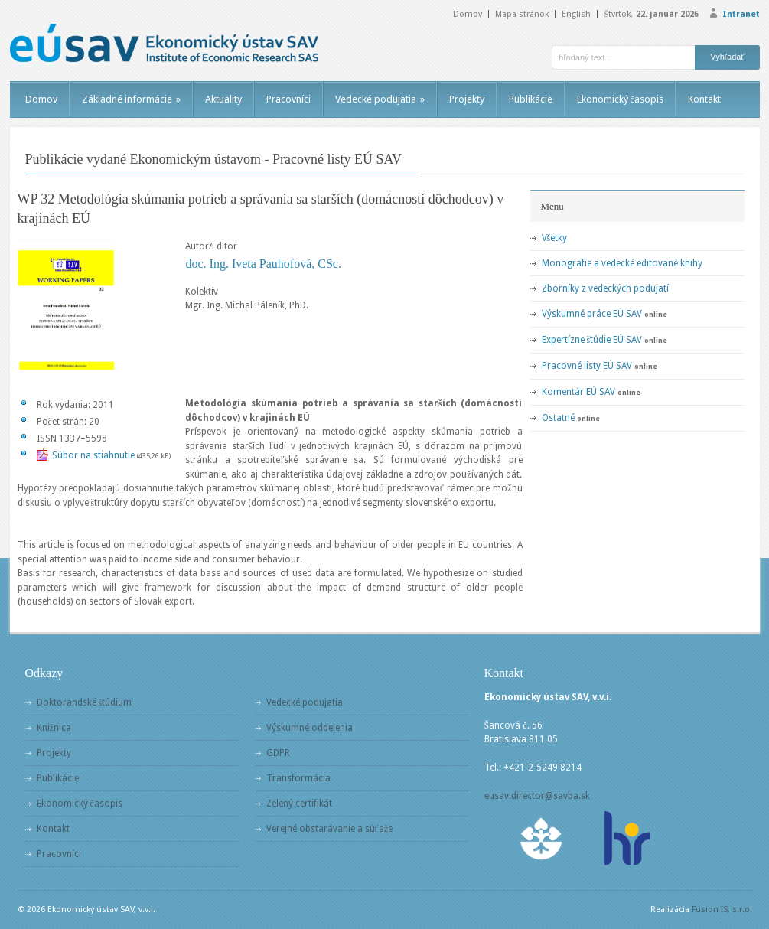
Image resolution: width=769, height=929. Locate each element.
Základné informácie (131, 99)
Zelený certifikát (299, 803)
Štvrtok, (651, 14)
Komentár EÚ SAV (578, 391)
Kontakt (704, 99)
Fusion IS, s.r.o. (722, 909)
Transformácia (298, 778)
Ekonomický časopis (620, 99)
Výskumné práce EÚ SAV (592, 313)
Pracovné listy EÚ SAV (587, 365)
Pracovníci (288, 99)
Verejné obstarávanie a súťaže (329, 828)
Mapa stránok (522, 14)
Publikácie (530, 99)
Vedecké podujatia (380, 99)
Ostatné (558, 417)
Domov (467, 14)
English (576, 14)
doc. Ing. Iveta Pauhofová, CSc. (263, 263)
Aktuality (223, 99)
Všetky (555, 238)
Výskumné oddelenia (309, 727)
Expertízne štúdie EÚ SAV (592, 339)
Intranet (741, 14)
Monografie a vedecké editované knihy (622, 263)
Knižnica (54, 727)
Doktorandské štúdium (84, 702)
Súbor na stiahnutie (93, 455)
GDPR (278, 753)
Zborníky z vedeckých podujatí (605, 288)
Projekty (466, 99)
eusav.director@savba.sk (537, 795)
